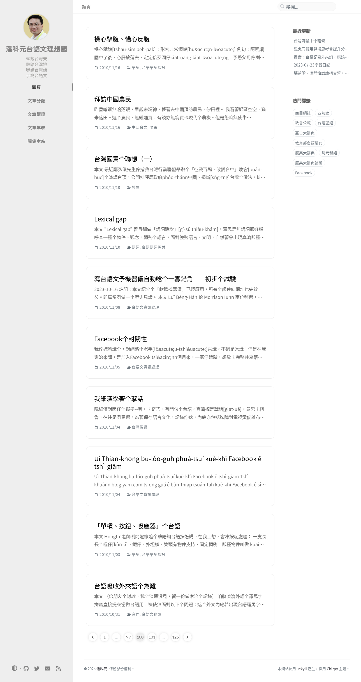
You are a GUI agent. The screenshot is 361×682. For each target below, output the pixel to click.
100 (140, 637)
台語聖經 (325, 122)
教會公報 (303, 122)
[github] (26, 668)
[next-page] (187, 637)
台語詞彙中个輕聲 (309, 41)
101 (152, 637)
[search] (309, 7)
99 (128, 637)
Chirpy (332, 668)
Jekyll (302, 668)
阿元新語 (329, 152)
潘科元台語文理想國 (37, 49)
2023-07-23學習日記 (312, 65)
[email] (47, 668)
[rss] (58, 668)
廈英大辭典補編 (309, 163)
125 (175, 637)
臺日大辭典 (305, 133)
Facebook (304, 172)
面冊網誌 (303, 113)
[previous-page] (92, 637)
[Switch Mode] (14, 668)
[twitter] (36, 668)
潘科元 (101, 668)
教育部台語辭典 (309, 143)
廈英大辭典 (305, 152)
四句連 (323, 113)
